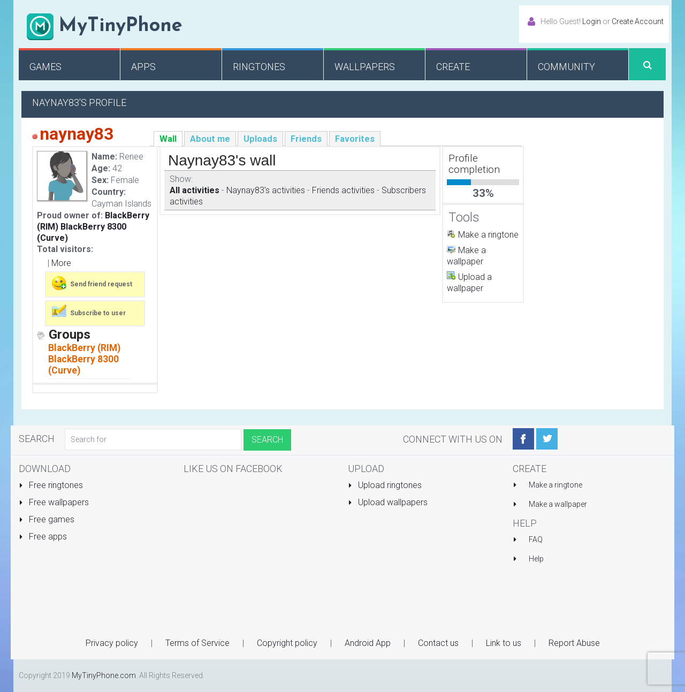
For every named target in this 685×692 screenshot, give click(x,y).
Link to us (503, 643)
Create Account (638, 21)
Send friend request (91, 283)
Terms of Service (197, 643)
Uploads (260, 139)
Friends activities (343, 190)
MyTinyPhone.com (104, 675)
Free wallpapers (54, 502)
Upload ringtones (385, 485)
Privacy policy (112, 643)
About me (210, 139)
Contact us (438, 643)
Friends (306, 139)
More (61, 263)
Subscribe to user (88, 312)
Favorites (355, 139)
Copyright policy (287, 643)
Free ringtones (51, 485)
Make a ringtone (488, 235)
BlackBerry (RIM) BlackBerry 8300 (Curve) (93, 226)
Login (591, 21)
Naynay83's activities (265, 190)
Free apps (43, 536)
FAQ (536, 539)
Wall (168, 139)
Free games (46, 519)
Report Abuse (574, 643)
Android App (368, 643)
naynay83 (76, 134)
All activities (194, 190)
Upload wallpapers (388, 502)
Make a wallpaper (558, 504)
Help (536, 558)
